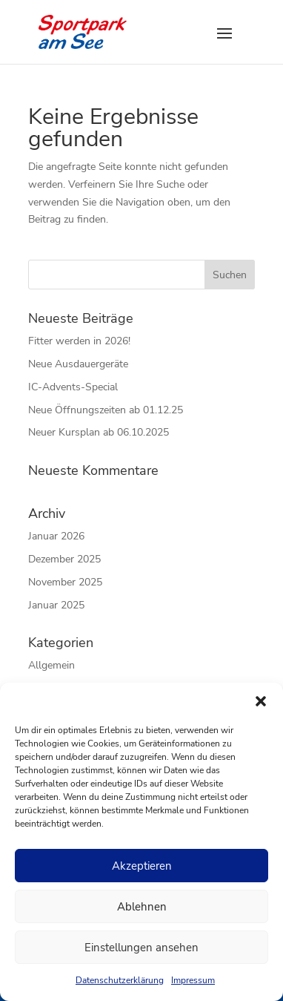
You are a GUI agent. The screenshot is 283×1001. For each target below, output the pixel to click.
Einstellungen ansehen (141, 947)
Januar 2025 (56, 605)
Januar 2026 (56, 536)
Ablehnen (142, 906)
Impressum (193, 980)
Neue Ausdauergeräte (78, 364)
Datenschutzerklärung (120, 980)
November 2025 (65, 582)
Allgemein (51, 665)
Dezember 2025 (64, 559)
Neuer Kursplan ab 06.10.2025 (98, 432)
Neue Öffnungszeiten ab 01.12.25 (105, 410)
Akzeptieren (142, 866)
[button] (260, 701)
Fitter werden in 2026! (79, 341)
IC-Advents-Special (73, 387)
